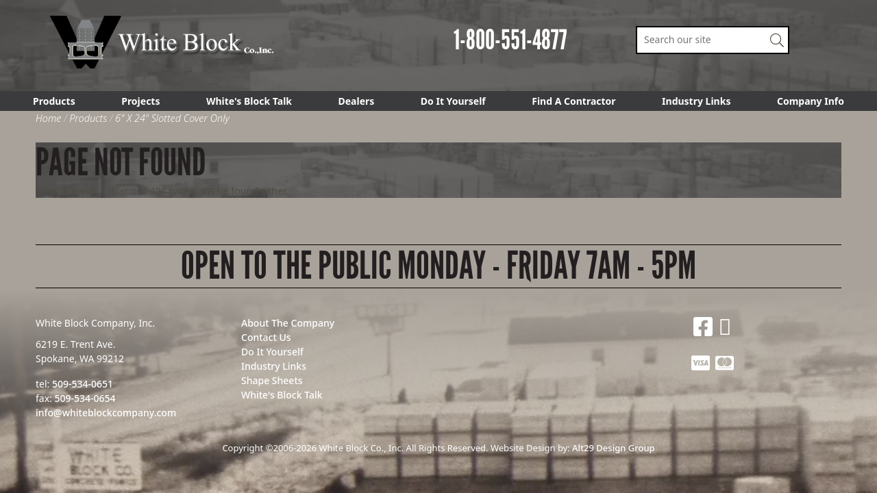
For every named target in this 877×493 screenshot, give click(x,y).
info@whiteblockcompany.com (106, 412)
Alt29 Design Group (613, 448)
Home (48, 118)
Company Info (810, 101)
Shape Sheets (272, 380)
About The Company (287, 322)
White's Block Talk (249, 101)
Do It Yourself (453, 101)
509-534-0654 (84, 398)
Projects (140, 101)
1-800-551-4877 (510, 40)
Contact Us (266, 337)
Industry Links (696, 101)
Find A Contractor (573, 101)
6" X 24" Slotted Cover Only (172, 118)
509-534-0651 (82, 383)
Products (54, 101)
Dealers (356, 101)
